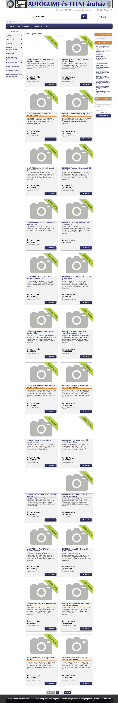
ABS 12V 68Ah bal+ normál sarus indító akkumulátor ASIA (103, 48)
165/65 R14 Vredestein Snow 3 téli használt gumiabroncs (39, 278)
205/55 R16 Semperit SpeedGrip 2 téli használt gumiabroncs (76, 604)
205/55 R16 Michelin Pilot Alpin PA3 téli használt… (41, 604)
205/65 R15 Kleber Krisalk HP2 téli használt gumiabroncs (74, 659)
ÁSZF (48, 26)
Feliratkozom (104, 116)
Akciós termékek (23, 26)
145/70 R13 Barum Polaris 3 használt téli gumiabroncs (75, 60)
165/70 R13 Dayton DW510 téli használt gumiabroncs (76, 278)
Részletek (107, 699)
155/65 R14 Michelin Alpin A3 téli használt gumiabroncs (39, 114)
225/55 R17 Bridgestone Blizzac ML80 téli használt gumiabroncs (103, 82)
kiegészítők (14, 53)
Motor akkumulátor (12, 66)
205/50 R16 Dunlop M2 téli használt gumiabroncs (75, 550)
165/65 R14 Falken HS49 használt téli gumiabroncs (75, 223)
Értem (96, 699)
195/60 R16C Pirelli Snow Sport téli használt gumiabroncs (75, 441)
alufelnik (14, 44)
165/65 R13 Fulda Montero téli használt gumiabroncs (41, 223)
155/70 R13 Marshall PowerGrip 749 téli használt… (76, 114)
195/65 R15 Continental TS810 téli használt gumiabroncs (74, 495)
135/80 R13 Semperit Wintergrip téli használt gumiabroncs (40, 60)
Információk (38, 26)
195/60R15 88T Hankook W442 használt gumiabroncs (41, 495)
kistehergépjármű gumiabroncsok (14, 58)
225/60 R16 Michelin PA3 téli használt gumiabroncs (103, 62)
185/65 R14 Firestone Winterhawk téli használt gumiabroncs (75, 386)
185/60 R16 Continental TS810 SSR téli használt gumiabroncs (41, 386)
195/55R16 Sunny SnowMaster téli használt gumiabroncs (39, 441)
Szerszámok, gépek (13, 70)
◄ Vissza (50, 692)
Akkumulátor (14, 40)
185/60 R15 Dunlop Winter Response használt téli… (40, 332)
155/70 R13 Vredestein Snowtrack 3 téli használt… (76, 169)
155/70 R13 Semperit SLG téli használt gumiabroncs (41, 169)
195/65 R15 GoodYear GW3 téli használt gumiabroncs (38, 550)
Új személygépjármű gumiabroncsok (14, 75)
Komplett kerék (14, 63)
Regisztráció (108, 10)
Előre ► (67, 692)
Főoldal (11, 26)
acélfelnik (14, 36)
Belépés (100, 10)
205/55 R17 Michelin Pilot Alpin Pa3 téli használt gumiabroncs (102, 88)
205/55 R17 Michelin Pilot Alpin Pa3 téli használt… (41, 659)
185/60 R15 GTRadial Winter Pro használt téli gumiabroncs (74, 332)
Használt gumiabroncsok (14, 48)
